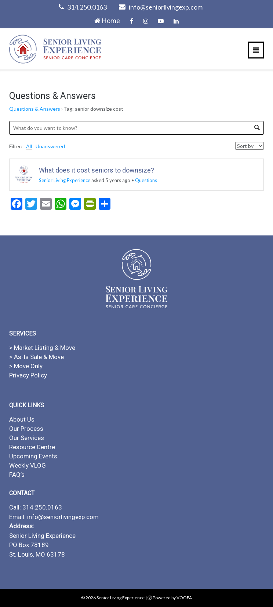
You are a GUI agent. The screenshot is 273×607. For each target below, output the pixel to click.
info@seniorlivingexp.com (166, 7)
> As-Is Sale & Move (36, 357)
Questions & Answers (34, 109)
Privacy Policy (28, 375)
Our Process (26, 428)
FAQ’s (17, 474)
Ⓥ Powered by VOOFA (170, 597)
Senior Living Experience (64, 180)
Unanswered (50, 146)
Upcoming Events (33, 456)
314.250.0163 (87, 7)
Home (107, 21)
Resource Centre (32, 447)
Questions (146, 180)
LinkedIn (176, 21)
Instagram (145, 21)
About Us (21, 419)
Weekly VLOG (27, 465)
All (29, 146)
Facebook (131, 21)
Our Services (26, 437)
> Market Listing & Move (42, 347)
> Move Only (26, 366)
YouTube (161, 21)
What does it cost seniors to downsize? (96, 170)
